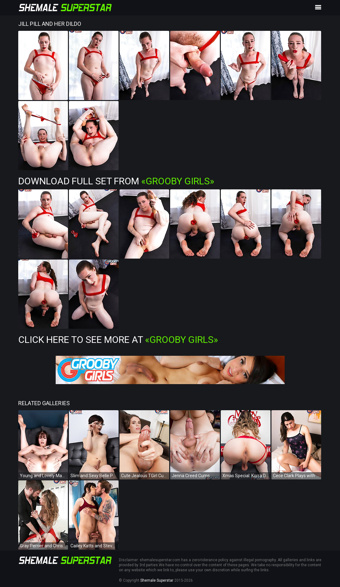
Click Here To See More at (118, 339)
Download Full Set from (116, 181)
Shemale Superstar (156, 580)
